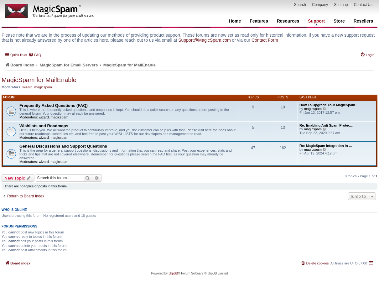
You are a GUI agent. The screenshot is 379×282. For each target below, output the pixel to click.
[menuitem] (35, 55)
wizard (28, 87)
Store (339, 21)
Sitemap (341, 5)
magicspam (43, 87)
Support (316, 21)
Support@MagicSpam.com (204, 40)
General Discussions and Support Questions (63, 146)
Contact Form (265, 40)
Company (320, 5)
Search (300, 5)
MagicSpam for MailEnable (39, 79)
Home (235, 21)
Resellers (363, 21)
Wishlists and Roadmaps (43, 125)
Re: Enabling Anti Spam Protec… (326, 125)
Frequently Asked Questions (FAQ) (53, 105)
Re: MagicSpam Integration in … (325, 146)
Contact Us (363, 5)
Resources (288, 21)
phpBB (173, 273)
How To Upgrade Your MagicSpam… (329, 105)
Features (259, 21)
